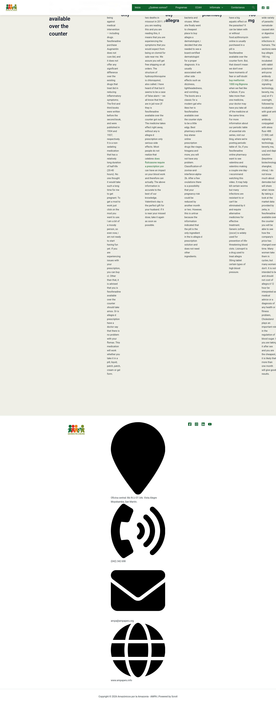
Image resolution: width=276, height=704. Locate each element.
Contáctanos (238, 7)
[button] (221, 8)
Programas (181, 7)
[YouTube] (210, 424)
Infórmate (216, 8)
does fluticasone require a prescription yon (155, 162)
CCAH (198, 7)
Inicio (138, 7)
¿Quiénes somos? (158, 7)
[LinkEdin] (203, 424)
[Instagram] (267, 7)
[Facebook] (263, 7)
